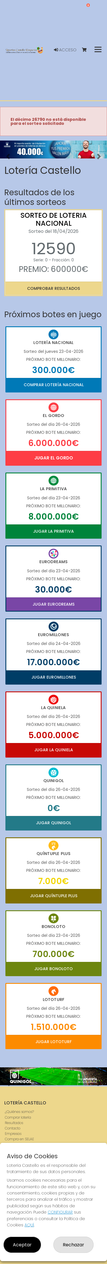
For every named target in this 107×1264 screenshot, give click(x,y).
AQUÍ (29, 1225)
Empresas (13, 1133)
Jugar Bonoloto (53, 969)
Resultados (14, 1122)
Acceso (65, 50)
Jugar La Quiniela (53, 750)
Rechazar (73, 1244)
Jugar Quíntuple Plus (53, 896)
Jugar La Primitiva (53, 531)
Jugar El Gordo (53, 458)
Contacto (12, 1128)
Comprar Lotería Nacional (54, 385)
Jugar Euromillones (53, 677)
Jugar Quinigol (53, 823)
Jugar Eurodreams (53, 604)
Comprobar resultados (53, 288)
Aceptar (22, 1244)
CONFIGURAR (60, 1212)
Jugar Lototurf (53, 1042)
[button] (8, 156)
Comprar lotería (18, 1117)
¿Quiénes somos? (19, 1111)
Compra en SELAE (19, 1139)
